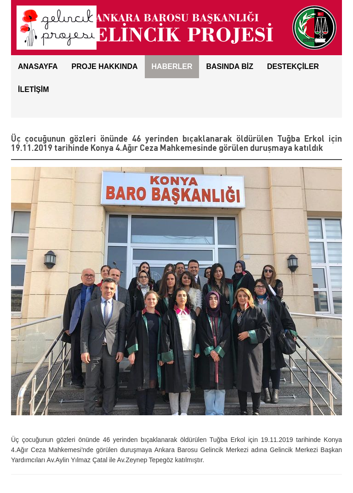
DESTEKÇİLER (293, 66)
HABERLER (172, 66)
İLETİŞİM (33, 89)
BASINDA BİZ (229, 66)
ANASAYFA (38, 66)
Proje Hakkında (105, 66)
